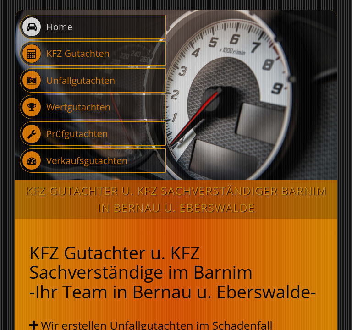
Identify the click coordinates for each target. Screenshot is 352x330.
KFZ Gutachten (66, 54)
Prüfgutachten (65, 134)
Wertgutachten (66, 107)
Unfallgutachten (68, 80)
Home (47, 27)
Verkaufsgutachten (74, 160)
